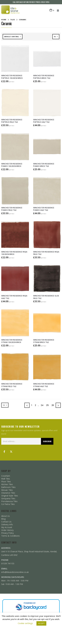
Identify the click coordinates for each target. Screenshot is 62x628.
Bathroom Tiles (8, 487)
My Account (6, 527)
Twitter (11, 451)
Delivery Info (7, 524)
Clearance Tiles (8, 492)
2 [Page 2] (35, 405)
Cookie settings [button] (25, 623)
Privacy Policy (7, 533)
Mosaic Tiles (7, 490)
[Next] (58, 405)
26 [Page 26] (53, 405)
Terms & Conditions (10, 535)
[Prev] (27, 405)
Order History (7, 530)
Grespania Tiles (8, 498)
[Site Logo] (10, 10)
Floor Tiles (6, 481)
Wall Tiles (5, 478)
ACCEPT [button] (41, 623)
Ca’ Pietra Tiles (8, 504)
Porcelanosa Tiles (9, 501)
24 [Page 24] (42, 405)
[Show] (55, 36)
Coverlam (5, 475)
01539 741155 (45, 2)
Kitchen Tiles (7, 484)
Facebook (4, 451)
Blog (3, 518)
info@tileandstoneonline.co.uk (15, 572)
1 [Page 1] (31, 405)
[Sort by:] (12, 36)
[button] (59, 10)
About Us (5, 516)
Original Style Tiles (9, 495)
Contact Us (6, 521)
